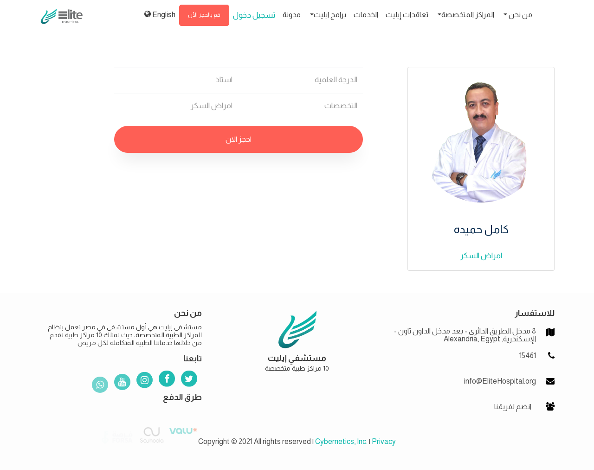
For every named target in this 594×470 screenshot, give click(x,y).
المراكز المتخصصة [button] (467, 15)
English (159, 14)
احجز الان (239, 139)
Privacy (384, 441)
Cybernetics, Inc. (341, 441)
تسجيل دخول (254, 15)
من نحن (519, 15)
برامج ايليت (330, 15)
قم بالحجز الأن (204, 15)
